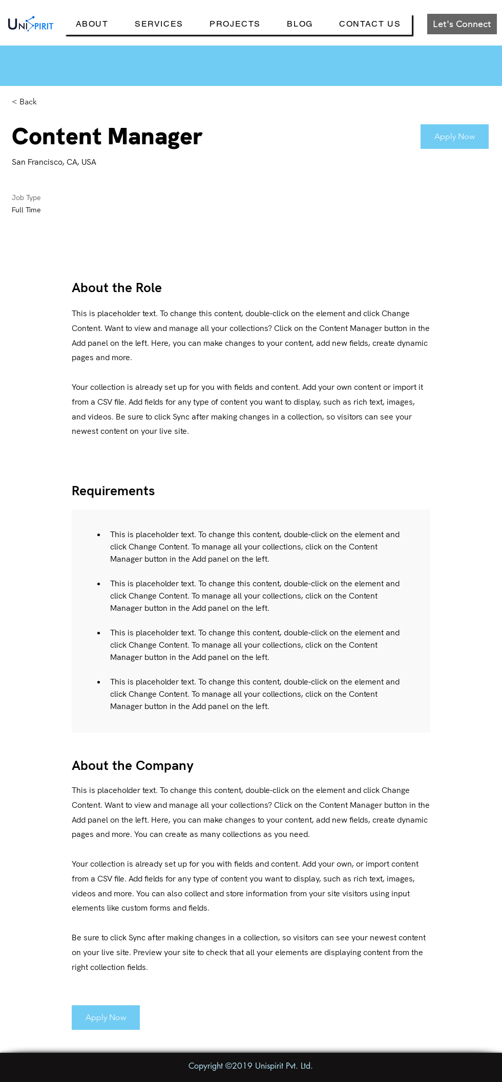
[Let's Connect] (462, 24)
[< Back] (48, 102)
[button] (455, 136)
